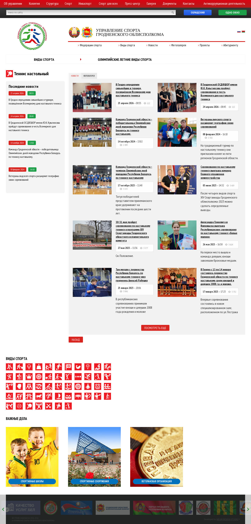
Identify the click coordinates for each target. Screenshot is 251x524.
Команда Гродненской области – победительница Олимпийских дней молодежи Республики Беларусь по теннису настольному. (34, 153)
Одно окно (233, 12)
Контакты (188, 3)
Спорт (68, 3)
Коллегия (34, 3)
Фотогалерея (178, 45)
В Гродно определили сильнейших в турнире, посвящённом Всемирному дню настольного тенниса (35, 101)
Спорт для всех (108, 3)
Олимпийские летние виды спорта (125, 59)
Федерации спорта (91, 45)
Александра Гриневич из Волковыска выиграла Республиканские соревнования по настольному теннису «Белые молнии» (219, 229)
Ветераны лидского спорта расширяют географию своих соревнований (217, 123)
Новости (153, 45)
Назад (76, 340)
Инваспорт (85, 3)
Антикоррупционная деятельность (224, 3)
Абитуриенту (230, 45)
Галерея (151, 3)
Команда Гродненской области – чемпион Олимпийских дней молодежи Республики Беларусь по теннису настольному (134, 172)
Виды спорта (127, 45)
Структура (52, 3)
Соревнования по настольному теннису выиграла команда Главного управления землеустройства (218, 172)
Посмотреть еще (155, 328)
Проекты (205, 45)
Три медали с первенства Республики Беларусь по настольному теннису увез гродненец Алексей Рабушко (132, 275)
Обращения (198, 12)
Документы (169, 3)
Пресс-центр (132, 3)
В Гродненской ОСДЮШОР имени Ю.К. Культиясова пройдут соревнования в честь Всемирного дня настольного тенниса (34, 126)
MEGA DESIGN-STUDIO (227, 519)
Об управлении (13, 3)
